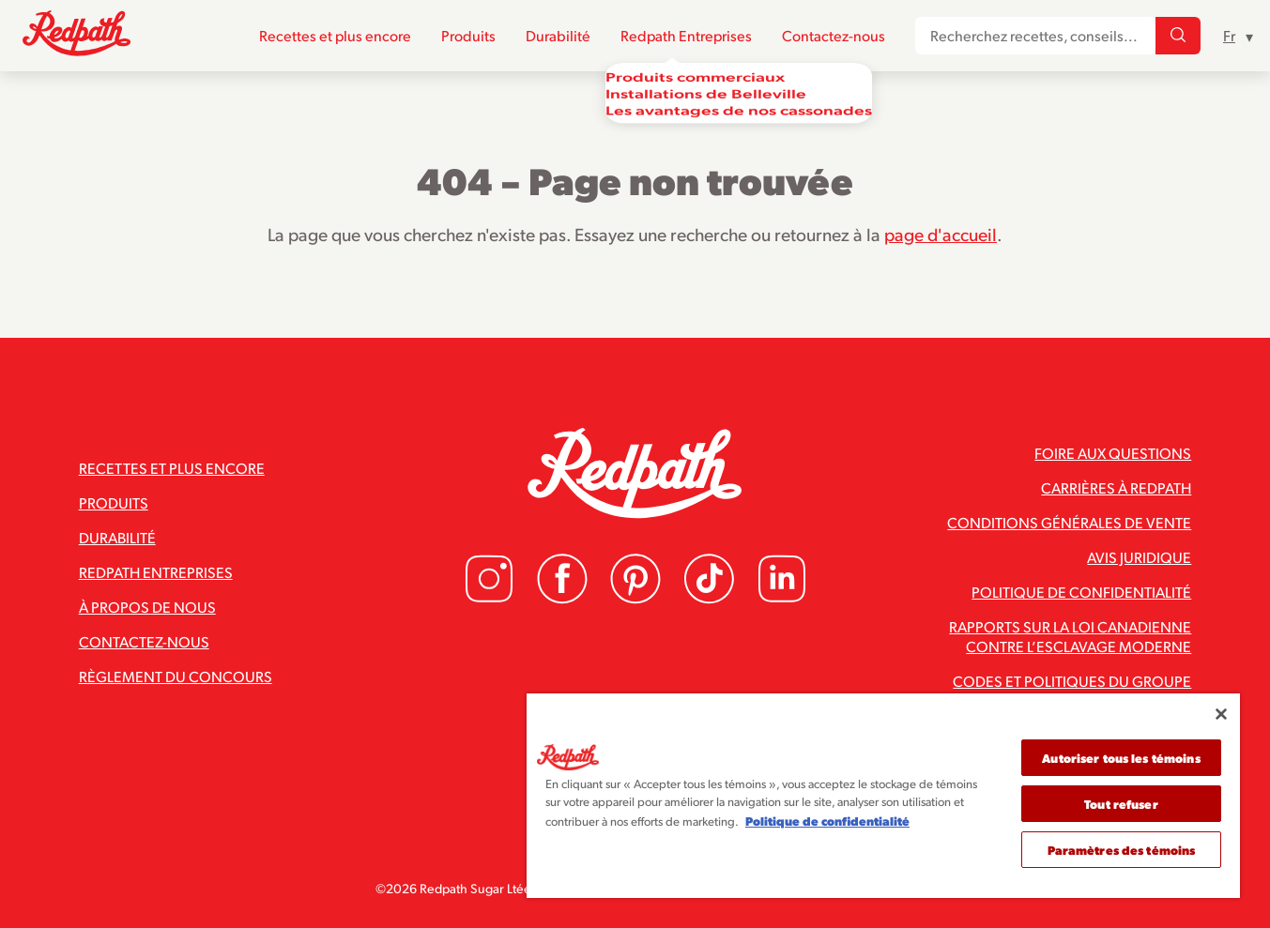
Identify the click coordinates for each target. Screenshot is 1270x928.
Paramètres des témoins (1122, 850)
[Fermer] (1221, 714)
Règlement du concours (175, 676)
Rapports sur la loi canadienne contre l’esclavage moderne (1070, 636)
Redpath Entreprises (686, 36)
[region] (883, 795)
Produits (468, 36)
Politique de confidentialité (1081, 591)
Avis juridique (1139, 557)
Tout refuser (1121, 804)
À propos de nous (147, 606)
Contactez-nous (833, 36)
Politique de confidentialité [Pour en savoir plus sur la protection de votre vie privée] (827, 821)
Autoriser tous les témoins (1121, 758)
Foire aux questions (1112, 453)
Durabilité (558, 36)
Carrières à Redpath (1116, 487)
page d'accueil (940, 233)
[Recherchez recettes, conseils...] (1178, 36)
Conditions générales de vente (1069, 522)
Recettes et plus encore (335, 36)
